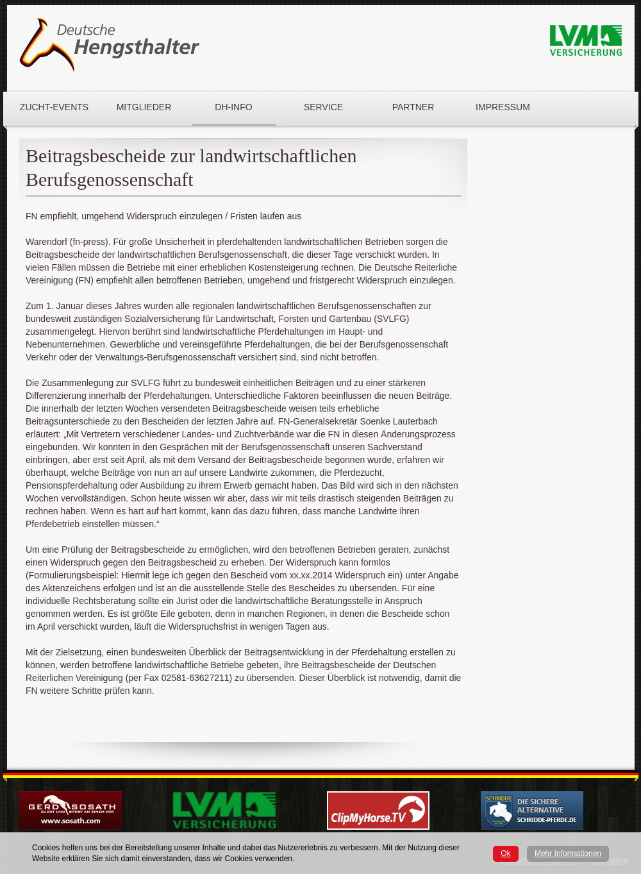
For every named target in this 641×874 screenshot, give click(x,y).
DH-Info (233, 107)
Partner (413, 107)
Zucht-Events (54, 107)
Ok (505, 853)
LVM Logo (586, 40)
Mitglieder (144, 107)
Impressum (503, 107)
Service (323, 107)
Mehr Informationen (568, 853)
